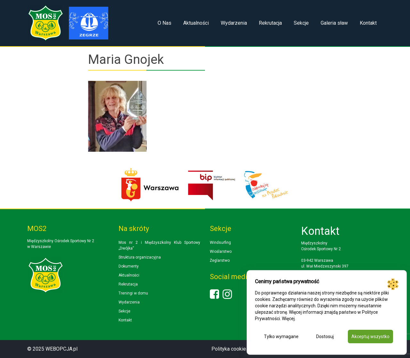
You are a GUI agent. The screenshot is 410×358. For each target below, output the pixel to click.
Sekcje (301, 23)
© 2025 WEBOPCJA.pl (52, 349)
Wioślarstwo (221, 251)
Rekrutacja (270, 23)
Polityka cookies (230, 349)
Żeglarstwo (220, 260)
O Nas (164, 23)
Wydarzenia (234, 23)
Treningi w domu (133, 293)
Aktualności (196, 23)
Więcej (288, 318)
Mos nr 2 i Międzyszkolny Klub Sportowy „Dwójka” (159, 245)
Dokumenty (129, 266)
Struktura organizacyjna (140, 257)
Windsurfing (220, 242)
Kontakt (368, 23)
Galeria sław (334, 23)
